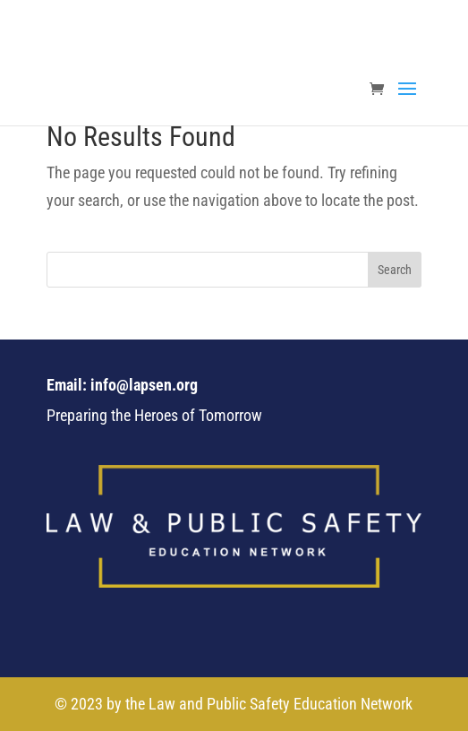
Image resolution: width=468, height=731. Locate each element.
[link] (381, 90)
